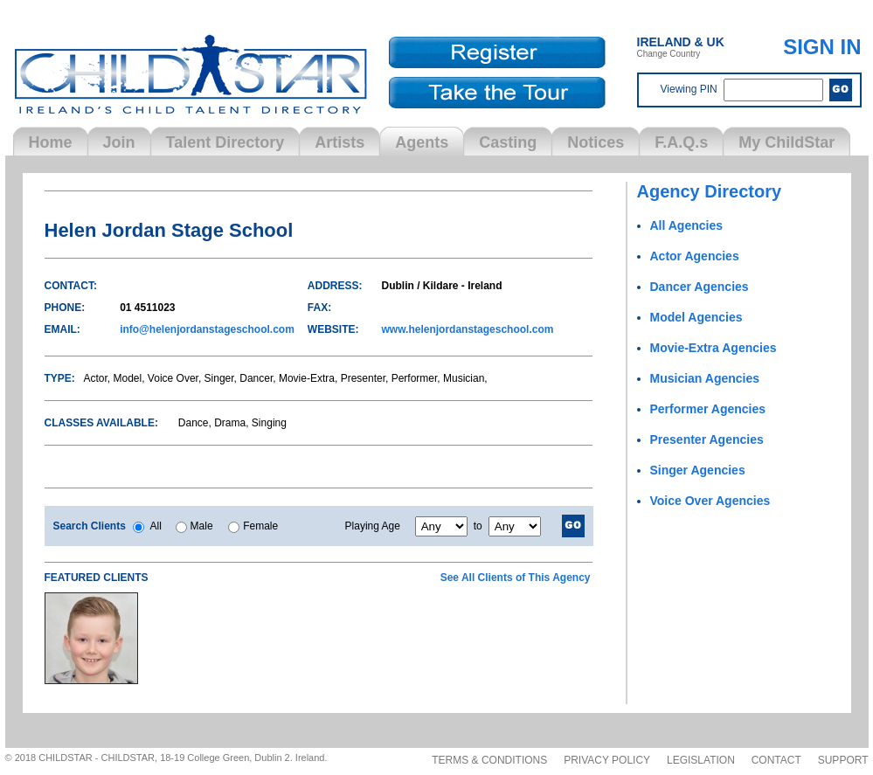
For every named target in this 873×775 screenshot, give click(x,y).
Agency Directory (709, 191)
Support (843, 760)
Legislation (701, 760)
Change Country (680, 47)
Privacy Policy (607, 760)
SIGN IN (822, 47)
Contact (776, 760)
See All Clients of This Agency (515, 577)
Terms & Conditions (489, 760)
